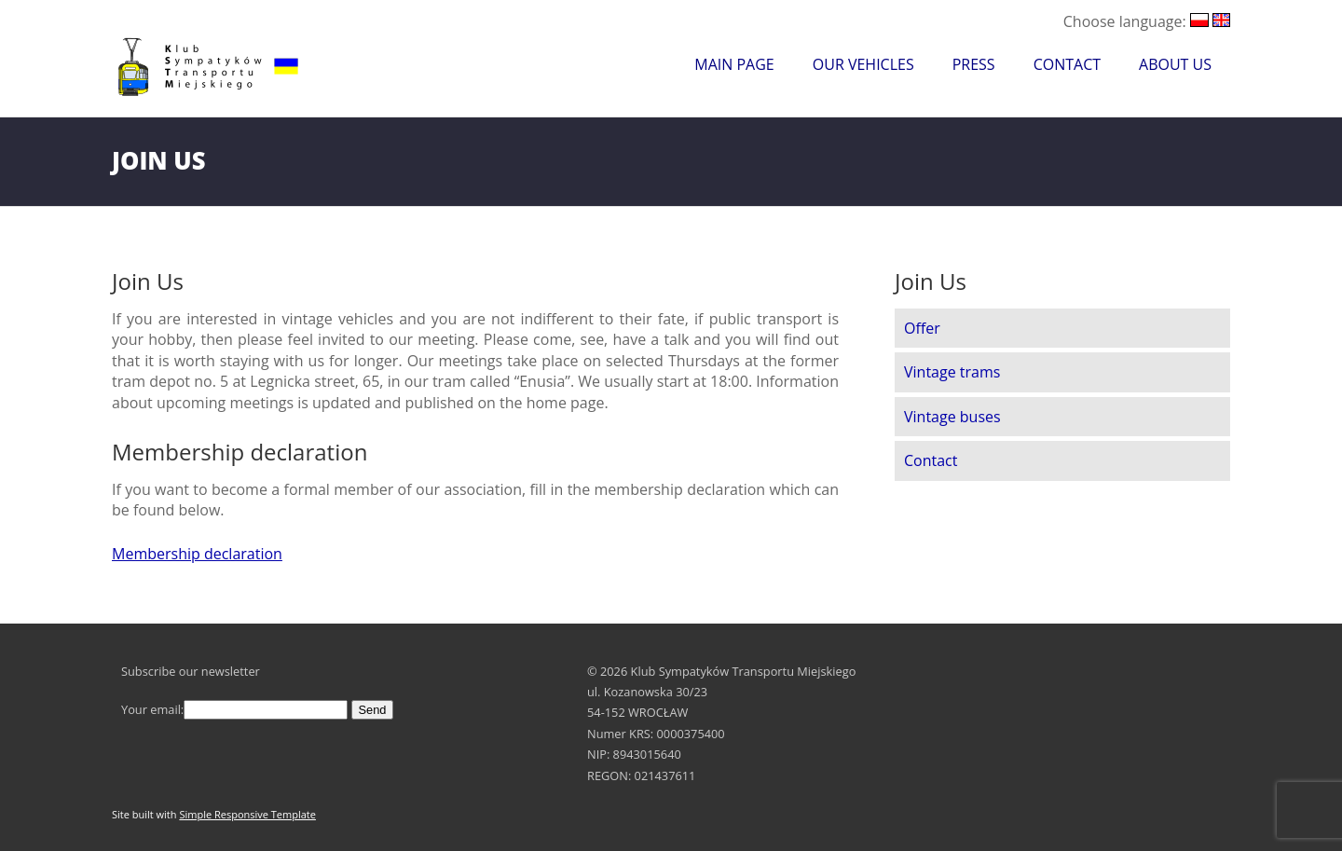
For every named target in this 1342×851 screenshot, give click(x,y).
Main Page (734, 64)
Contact (1067, 64)
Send (373, 710)
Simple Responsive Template (247, 814)
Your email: (234, 709)
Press (973, 64)
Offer (922, 328)
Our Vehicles (863, 64)
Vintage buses (952, 416)
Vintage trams (952, 372)
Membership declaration (197, 553)
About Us (1175, 64)
